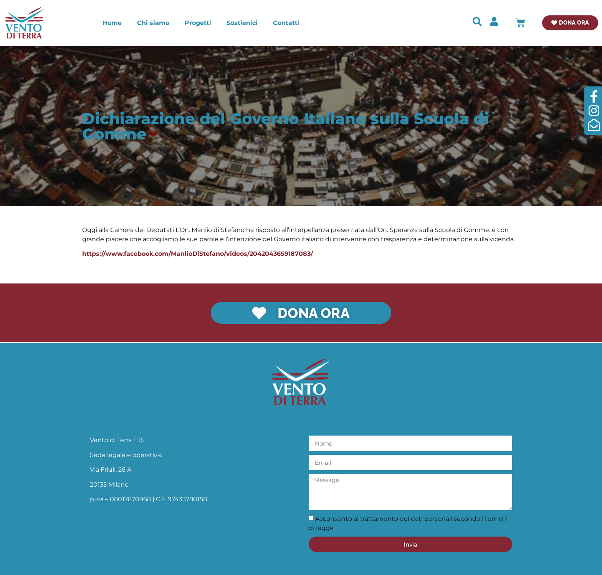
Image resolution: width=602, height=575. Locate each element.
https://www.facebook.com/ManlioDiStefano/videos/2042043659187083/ (197, 253)
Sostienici (242, 23)
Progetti (198, 23)
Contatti (286, 23)
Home (112, 23)
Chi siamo (153, 23)
